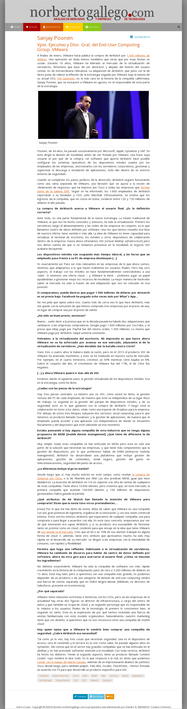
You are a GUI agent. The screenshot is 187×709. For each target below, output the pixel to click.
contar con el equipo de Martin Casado (61, 662)
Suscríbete (96, 696)
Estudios (73, 27)
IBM (103, 675)
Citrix (75, 675)
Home (15, 27)
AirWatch (43, 675)
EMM (94, 675)
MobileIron (138, 675)
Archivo (92, 27)
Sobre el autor (23, 707)
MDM (125, 675)
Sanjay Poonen (62, 680)
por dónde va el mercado (57, 532)
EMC (85, 675)
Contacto (80, 696)
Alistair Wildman (60, 675)
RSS (110, 696)
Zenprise (107, 680)
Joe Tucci (114, 675)
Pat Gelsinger (66, 78)
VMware (94, 680)
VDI (84, 680)
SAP (76, 680)
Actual (31, 27)
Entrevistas (51, 27)
